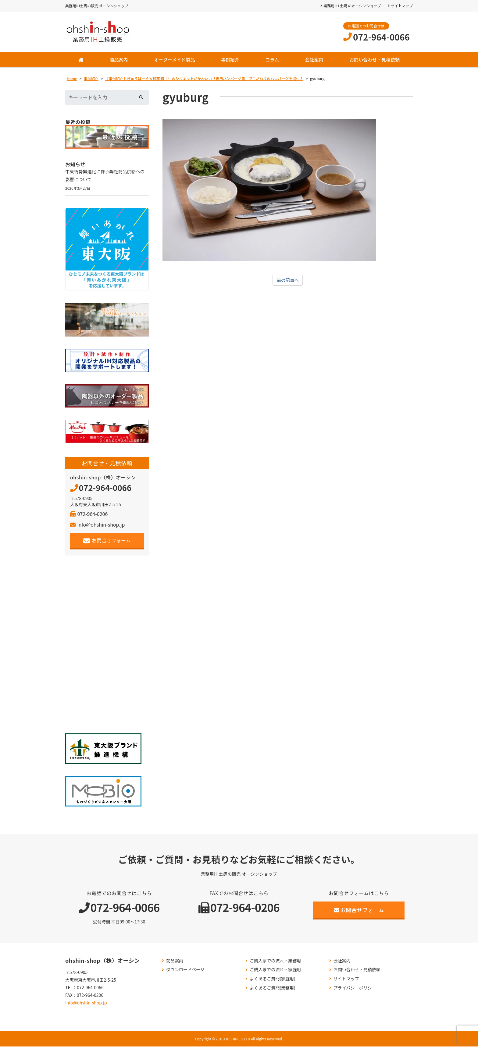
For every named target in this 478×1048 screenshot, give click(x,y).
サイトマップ (402, 5)
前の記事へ (288, 280)
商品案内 (118, 59)
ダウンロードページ (185, 971)
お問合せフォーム (107, 542)
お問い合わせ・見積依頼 (374, 59)
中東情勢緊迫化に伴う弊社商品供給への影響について (106, 176)
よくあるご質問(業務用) (272, 989)
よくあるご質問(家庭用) (272, 980)
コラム (272, 59)
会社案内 (314, 59)
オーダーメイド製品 (174, 59)
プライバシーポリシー (355, 989)
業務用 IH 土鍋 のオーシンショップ (351, 5)
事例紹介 (230, 59)
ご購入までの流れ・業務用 (275, 962)
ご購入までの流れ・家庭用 (275, 971)
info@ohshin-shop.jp (97, 526)
